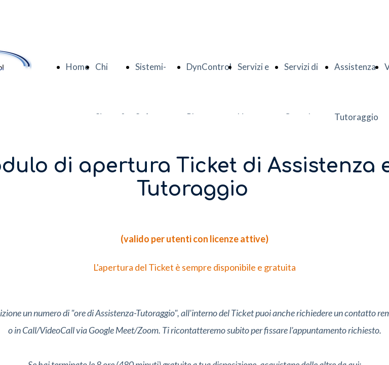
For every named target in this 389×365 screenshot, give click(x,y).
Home (77, 66)
